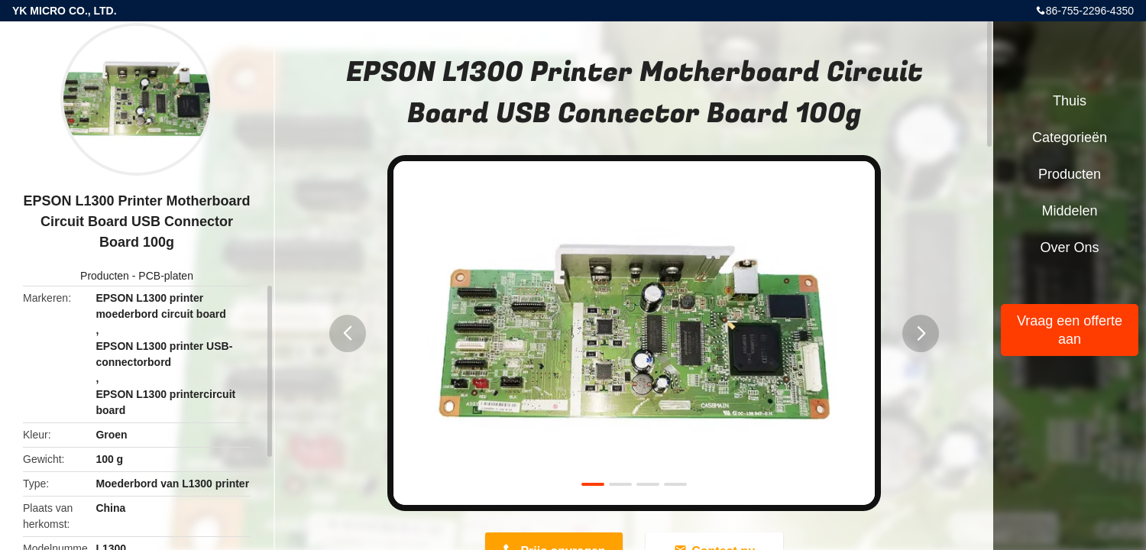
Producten (104, 276)
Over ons (1069, 247)
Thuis (1069, 100)
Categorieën (1069, 137)
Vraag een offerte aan (1069, 330)
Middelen (1069, 210)
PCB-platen (165, 276)
